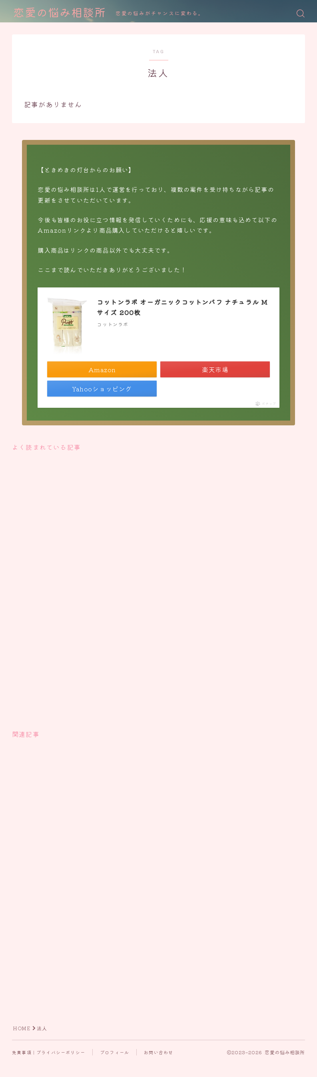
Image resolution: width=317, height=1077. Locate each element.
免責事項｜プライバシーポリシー (48, 1052)
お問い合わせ (158, 1052)
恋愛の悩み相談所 (59, 13)
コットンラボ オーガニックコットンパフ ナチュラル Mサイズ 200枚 (182, 307)
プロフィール (114, 1052)
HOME (21, 1028)
